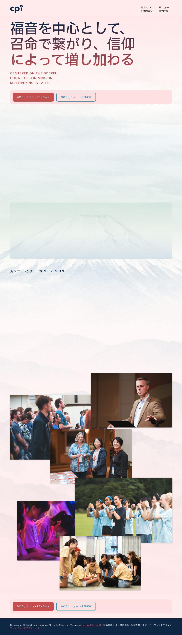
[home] (16, 7)
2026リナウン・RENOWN (33, 97)
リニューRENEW (164, 7)
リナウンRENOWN (146, 7)
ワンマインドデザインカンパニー (26, 628)
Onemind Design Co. (92, 625)
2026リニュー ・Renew (76, 97)
